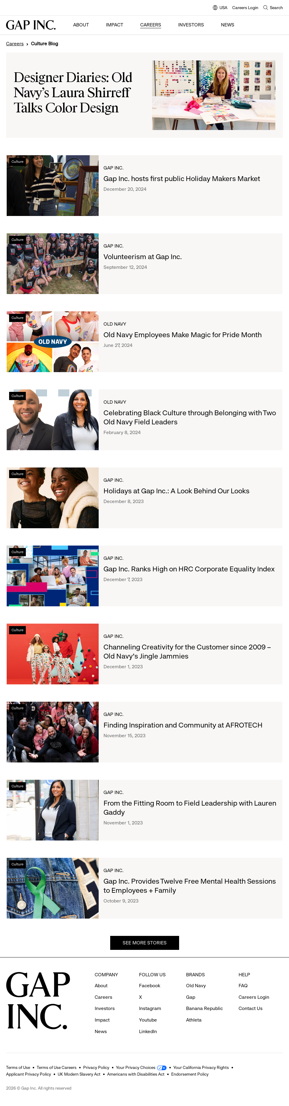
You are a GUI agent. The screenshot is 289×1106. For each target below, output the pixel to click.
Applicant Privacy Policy (28, 1074)
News (227, 25)
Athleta (194, 1020)
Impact (114, 25)
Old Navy (115, 324)
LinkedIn (148, 1031)
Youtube (148, 1020)
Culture (17, 161)
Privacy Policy (96, 1067)
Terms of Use (18, 1067)
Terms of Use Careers (56, 1067)
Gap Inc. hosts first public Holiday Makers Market (182, 178)
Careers (150, 25)
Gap (190, 997)
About (81, 25)
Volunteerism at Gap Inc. (143, 256)
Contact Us (251, 1008)
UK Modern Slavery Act (79, 1074)
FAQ (243, 985)
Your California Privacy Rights (201, 1067)
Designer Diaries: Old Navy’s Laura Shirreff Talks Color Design (73, 93)
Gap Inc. (114, 168)
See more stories (145, 943)
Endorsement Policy (190, 1074)
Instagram (150, 1008)
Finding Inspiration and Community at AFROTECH (183, 725)
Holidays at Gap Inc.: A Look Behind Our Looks (177, 491)
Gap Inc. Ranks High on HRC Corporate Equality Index (189, 569)
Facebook (149, 985)
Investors (191, 25)
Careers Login (245, 7)
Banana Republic (204, 1008)
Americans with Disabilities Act (136, 1074)
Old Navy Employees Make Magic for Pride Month (183, 334)
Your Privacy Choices (135, 1067)
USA (220, 8)
